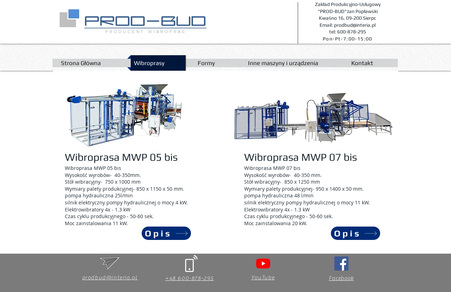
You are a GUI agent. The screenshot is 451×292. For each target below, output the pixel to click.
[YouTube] (263, 263)
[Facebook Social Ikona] (341, 263)
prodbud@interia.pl (110, 277)
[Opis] (166, 233)
